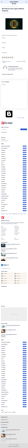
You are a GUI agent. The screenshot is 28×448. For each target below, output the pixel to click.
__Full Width (16, 230)
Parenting (14, 390)
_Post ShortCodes (4, 228)
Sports (14, 200)
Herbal (14, 177)
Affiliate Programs (14, 146)
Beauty (14, 152)
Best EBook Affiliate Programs (11, 253)
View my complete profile (4, 140)
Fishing (14, 171)
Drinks (14, 166)
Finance (14, 169)
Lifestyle (14, 187)
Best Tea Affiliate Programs (11, 329)
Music (14, 191)
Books (14, 156)
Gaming (14, 173)
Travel (14, 206)
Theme (19, 446)
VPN (14, 208)
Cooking (14, 158)
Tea (14, 202)
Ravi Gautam (4, 12)
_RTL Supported (16, 232)
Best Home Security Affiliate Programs (13, 325)
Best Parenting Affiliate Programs (12, 257)
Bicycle (14, 154)
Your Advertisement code (5, 268)
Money (14, 189)
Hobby (14, 179)
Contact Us (17, 444)
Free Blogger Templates (22, 213)
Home (3, 6)
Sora (12, 446)
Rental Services (14, 196)
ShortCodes (3, 235)
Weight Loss (14, 210)
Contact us (2, 239)
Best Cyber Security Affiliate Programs (13, 244)
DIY (14, 162)
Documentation (3, 234)
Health (14, 175)
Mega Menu (16, 226)
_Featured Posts (17, 227)
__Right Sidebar (3, 230)
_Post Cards (3, 231)
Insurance (14, 183)
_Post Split (16, 231)
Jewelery (14, 185)
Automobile (14, 148)
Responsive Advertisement (14, 314)
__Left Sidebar (16, 228)
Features (2, 227)
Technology (14, 204)
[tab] (7, 226)
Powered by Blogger (12, 117)
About (15, 238)
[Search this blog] (10, 129)
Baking (14, 150)
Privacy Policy (16, 239)
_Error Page (3, 232)
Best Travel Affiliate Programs (11, 248)
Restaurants (14, 198)
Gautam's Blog (14, 3)
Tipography (16, 234)
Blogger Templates (8, 213)
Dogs (14, 164)
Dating (14, 160)
